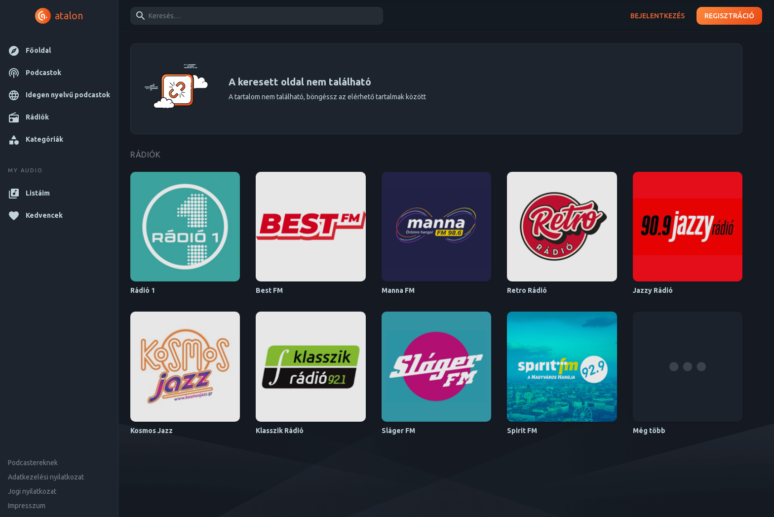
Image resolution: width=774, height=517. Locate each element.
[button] (59, 51)
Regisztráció (729, 16)
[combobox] (255, 15)
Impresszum (26, 506)
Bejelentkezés (657, 16)
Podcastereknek (33, 463)
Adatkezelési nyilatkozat (46, 477)
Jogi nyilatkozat (32, 491)
